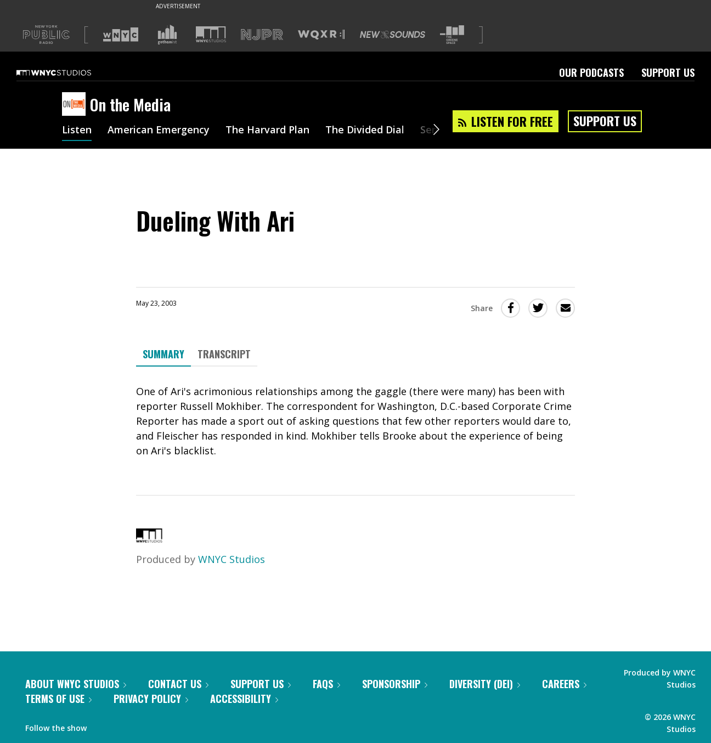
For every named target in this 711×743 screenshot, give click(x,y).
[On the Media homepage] (76, 104)
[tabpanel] (355, 421)
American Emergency (159, 131)
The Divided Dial (364, 131)
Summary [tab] (163, 354)
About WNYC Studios (75, 684)
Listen (77, 131)
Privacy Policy (151, 698)
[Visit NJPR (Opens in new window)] (262, 35)
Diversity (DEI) (484, 684)
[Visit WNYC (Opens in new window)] (120, 34)
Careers (564, 684)
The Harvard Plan (267, 131)
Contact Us (178, 684)
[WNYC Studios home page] (67, 72)
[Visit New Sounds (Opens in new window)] (392, 34)
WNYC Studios (231, 559)
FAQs (326, 684)
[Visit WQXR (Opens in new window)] (321, 35)
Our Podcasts (591, 72)
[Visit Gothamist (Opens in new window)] (167, 34)
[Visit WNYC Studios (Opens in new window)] (211, 34)
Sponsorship (394, 684)
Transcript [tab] (224, 354)
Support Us (668, 72)
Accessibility (244, 698)
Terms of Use (58, 698)
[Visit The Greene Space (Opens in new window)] (452, 34)
